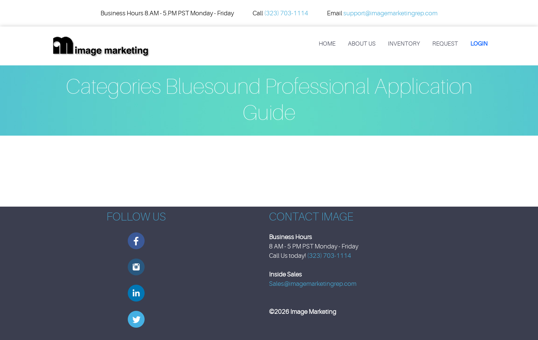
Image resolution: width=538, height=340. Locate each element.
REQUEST (445, 43)
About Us (361, 43)
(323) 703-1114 (286, 13)
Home (327, 43)
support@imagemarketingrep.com (390, 13)
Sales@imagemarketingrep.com (312, 283)
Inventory (404, 43)
